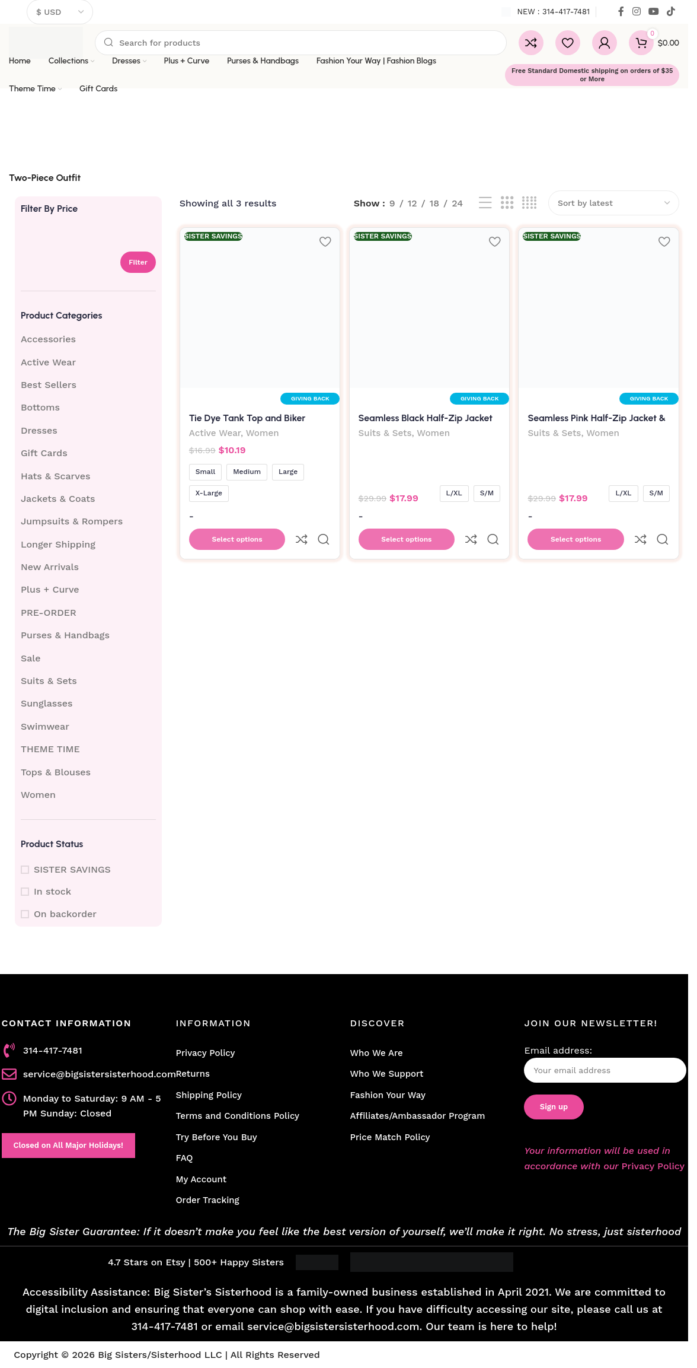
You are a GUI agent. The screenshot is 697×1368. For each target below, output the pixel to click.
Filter (138, 262)
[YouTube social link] (653, 11)
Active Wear (48, 362)
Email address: (605, 1064)
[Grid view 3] (507, 203)
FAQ (184, 1158)
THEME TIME (50, 749)
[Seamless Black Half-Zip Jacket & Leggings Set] (430, 307)
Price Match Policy (390, 1137)
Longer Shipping (58, 544)
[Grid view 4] (529, 203)
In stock (52, 891)
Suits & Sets (49, 680)
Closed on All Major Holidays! (68, 1145)
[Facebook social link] (621, 11)
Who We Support (386, 1073)
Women (38, 794)
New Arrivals (50, 566)
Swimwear (45, 726)
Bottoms (40, 407)
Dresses (39, 430)
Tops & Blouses (56, 772)
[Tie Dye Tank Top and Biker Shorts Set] (259, 307)
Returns (193, 1073)
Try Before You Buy (216, 1137)
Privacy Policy (205, 1053)
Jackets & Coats (58, 498)
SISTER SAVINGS (72, 869)
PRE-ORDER (48, 612)
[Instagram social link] (636, 11)
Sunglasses (46, 703)
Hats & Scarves (55, 476)
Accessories (48, 339)
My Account (201, 1179)
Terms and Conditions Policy (238, 1116)
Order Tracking (207, 1200)
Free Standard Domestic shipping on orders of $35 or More (592, 74)
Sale (31, 658)
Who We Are (376, 1053)
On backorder (65, 914)
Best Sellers (48, 384)
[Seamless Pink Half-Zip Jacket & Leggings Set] (600, 307)
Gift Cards (44, 453)
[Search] (301, 42)
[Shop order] (613, 202)
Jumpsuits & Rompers (72, 521)
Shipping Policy (209, 1095)
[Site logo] (46, 41)
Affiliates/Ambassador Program (417, 1116)
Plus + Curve (50, 589)
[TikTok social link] (671, 11)
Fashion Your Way (387, 1095)
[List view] (485, 203)
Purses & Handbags (65, 635)
